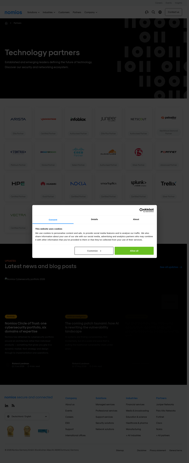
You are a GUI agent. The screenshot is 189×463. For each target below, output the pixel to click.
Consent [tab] (53, 220)
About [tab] (136, 219)
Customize (94, 250)
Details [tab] (94, 219)
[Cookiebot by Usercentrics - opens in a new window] (141, 210)
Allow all (134, 250)
